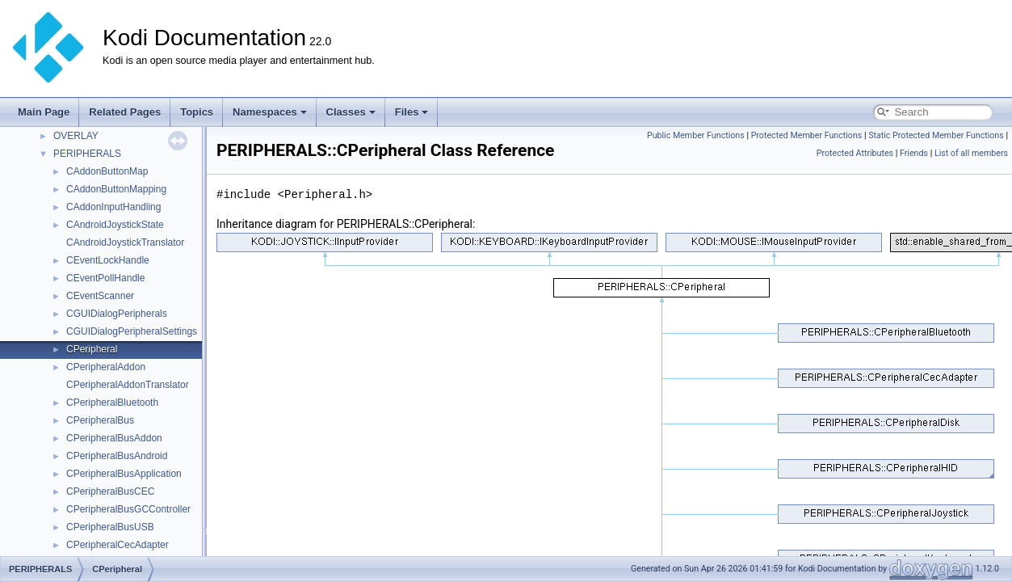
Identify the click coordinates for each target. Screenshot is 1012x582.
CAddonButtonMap (107, 171)
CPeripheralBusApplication (124, 473)
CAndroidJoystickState (115, 224)
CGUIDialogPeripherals (116, 313)
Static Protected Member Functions (936, 135)
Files (412, 112)
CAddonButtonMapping (116, 189)
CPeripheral (91, 349)
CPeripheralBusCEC (110, 491)
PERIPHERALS (87, 153)
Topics (196, 112)
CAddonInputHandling (113, 207)
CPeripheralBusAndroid (116, 456)
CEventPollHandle (105, 278)
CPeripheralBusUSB (110, 527)
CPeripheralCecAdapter (117, 544)
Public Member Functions (696, 135)
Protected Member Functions (807, 135)
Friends (914, 153)
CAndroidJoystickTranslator (125, 242)
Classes (351, 112)
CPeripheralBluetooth (112, 402)
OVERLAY (76, 135)
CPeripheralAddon (105, 367)
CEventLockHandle (107, 260)
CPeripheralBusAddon (114, 438)
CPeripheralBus (100, 420)
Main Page (43, 112)
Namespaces (270, 112)
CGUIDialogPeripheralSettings (131, 331)
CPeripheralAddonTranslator (127, 384)
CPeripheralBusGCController (128, 509)
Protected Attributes (855, 153)
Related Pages (125, 112)
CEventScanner (100, 296)
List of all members (971, 153)
